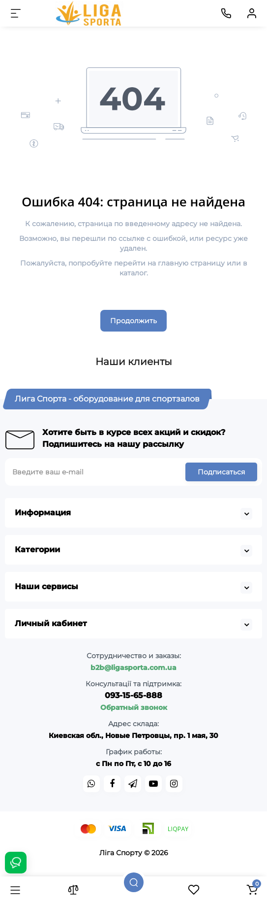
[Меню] (16, 13)
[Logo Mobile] (89, 13)
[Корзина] (251, 889)
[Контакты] (226, 13)
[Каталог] (15, 889)
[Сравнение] (73, 889)
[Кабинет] (251, 13)
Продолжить (133, 320)
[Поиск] (134, 882)
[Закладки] (193, 889)
